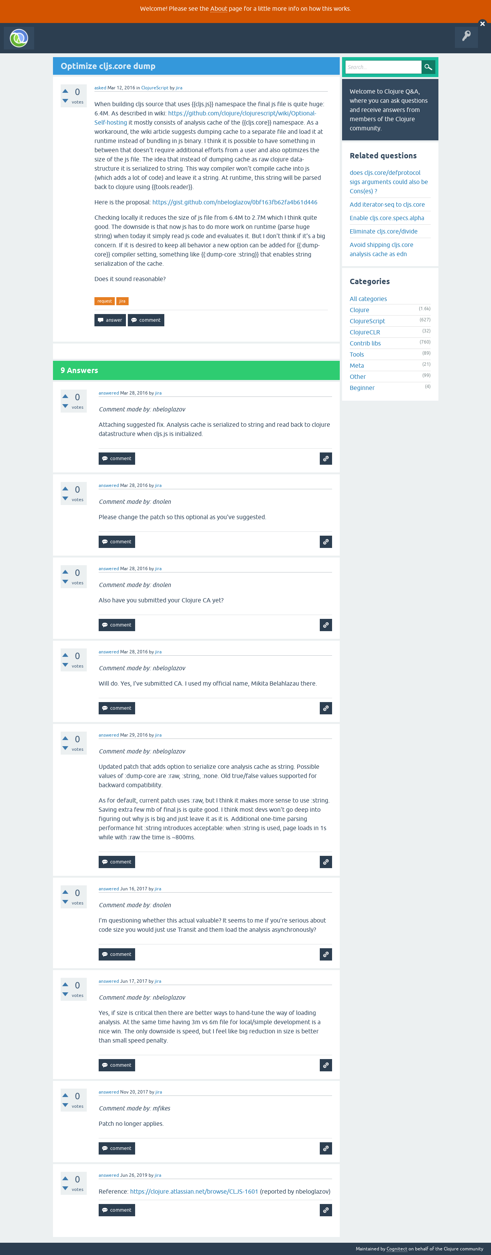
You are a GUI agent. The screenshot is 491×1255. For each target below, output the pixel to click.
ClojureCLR (365, 332)
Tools (357, 354)
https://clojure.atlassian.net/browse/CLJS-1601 (194, 1191)
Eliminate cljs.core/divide (384, 231)
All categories (368, 298)
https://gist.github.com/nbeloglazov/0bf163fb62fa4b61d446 (234, 202)
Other (358, 376)
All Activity (51, 44)
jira (122, 301)
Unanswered (114, 44)
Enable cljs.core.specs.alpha (387, 217)
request (105, 301)
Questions (81, 44)
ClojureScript (155, 87)
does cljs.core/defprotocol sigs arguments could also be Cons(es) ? (389, 181)
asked (100, 87)
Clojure (359, 309)
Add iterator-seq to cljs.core (387, 204)
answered (109, 393)
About (218, 8)
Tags (143, 44)
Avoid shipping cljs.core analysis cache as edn (381, 249)
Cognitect (397, 1249)
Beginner (362, 387)
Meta (357, 365)
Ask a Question (176, 44)
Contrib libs (365, 343)
